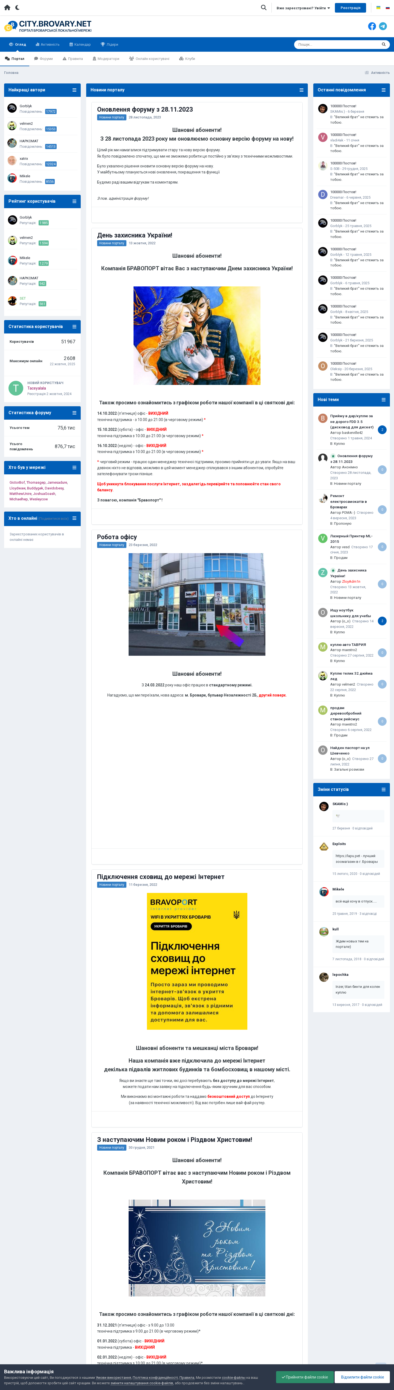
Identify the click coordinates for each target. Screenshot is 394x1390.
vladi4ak (336, 140)
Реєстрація (350, 8)
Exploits (339, 844)
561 (42, 304)
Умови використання (113, 1378)
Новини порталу (111, 117)
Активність (50, 44)
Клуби (189, 59)
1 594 (43, 243)
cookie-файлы (233, 1378)
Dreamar (337, 197)
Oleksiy (336, 369)
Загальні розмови (349, 769)
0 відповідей (362, 828)
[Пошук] (325, 44)
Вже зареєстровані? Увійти (303, 8)
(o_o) (346, 621)
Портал (17, 59)
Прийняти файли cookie (305, 1377)
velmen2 (26, 123)
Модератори (108, 59)
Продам (340, 558)
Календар (82, 44)
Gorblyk (26, 106)
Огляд (20, 47)
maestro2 (349, 650)
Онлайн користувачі (152, 59)
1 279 (43, 263)
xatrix (24, 158)
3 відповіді (368, 914)
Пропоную (343, 523)
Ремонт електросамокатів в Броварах (348, 501)
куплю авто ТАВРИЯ (348, 644)
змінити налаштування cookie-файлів (142, 1383)
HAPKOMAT (29, 141)
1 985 (43, 223)
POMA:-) (348, 512)
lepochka (340, 975)
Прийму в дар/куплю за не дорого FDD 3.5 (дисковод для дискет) (351, 421)
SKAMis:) (337, 111)
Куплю (339, 444)
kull (335, 929)
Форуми (46, 59)
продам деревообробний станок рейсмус (345, 713)
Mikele (25, 176)
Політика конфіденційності (155, 1378)
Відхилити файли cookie (362, 1377)
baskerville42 (352, 433)
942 (42, 284)
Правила (75, 59)
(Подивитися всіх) (53, 518)
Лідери (112, 44)
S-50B (335, 169)
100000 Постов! (343, 106)
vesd (346, 547)
